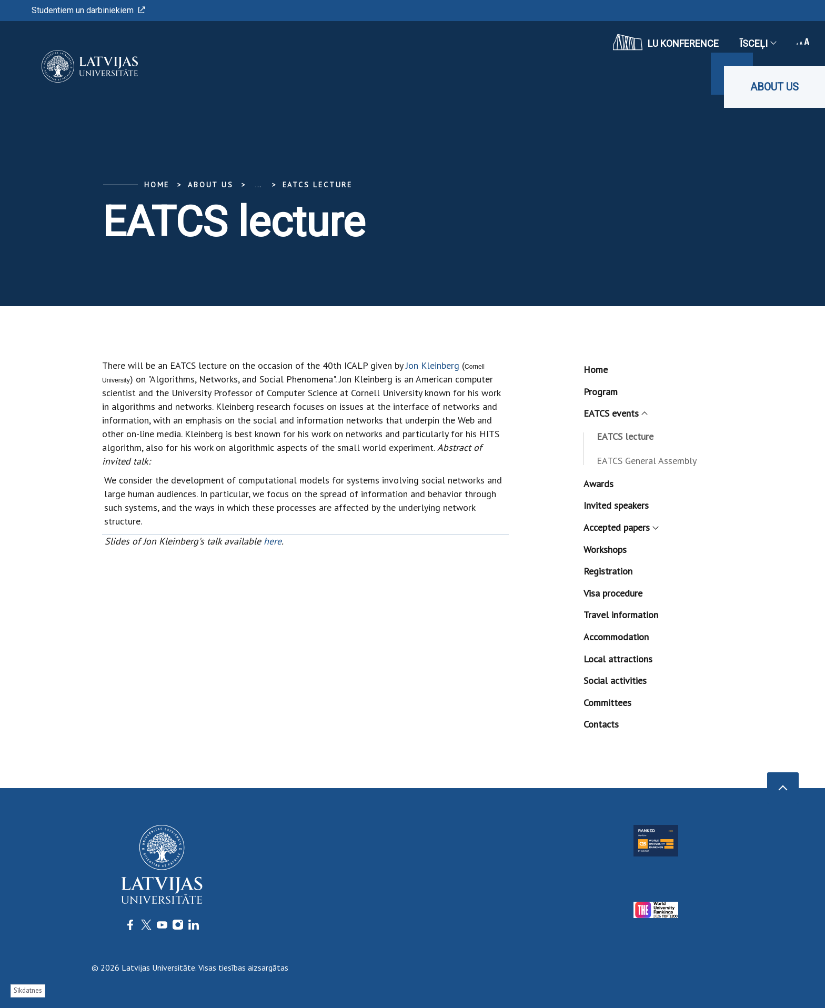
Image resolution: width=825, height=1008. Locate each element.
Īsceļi (758, 43)
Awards (598, 484)
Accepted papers (620, 527)
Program (600, 392)
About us (774, 86)
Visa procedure (612, 593)
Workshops (605, 549)
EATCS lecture (318, 184)
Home (156, 184)
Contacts (601, 724)
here (272, 541)
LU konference (666, 42)
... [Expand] (258, 184)
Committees (607, 703)
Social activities (615, 680)
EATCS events (615, 413)
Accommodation (616, 637)
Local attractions (617, 659)
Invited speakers (616, 505)
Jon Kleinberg (432, 365)
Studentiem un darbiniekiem (88, 10)
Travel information (620, 615)
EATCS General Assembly (647, 461)
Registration (607, 571)
